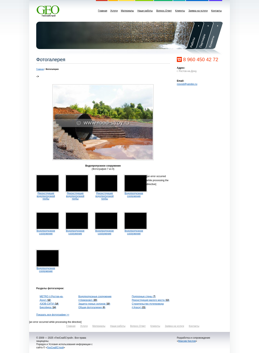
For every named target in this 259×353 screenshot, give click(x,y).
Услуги (114, 10)
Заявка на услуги (198, 10)
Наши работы (145, 10)
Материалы (127, 10)
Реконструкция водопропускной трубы (46, 196)
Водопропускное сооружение (134, 194)
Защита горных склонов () (94, 303)
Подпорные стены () (144, 296)
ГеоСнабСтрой (55, 347)
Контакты (216, 10)
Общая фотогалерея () (91, 307)
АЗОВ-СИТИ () (49, 303)
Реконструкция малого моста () (150, 300)
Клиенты (180, 10)
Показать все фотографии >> (52, 314)
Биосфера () (48, 307)
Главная (102, 10)
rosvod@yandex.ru (187, 84)
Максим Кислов (187, 341)
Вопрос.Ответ (164, 10)
